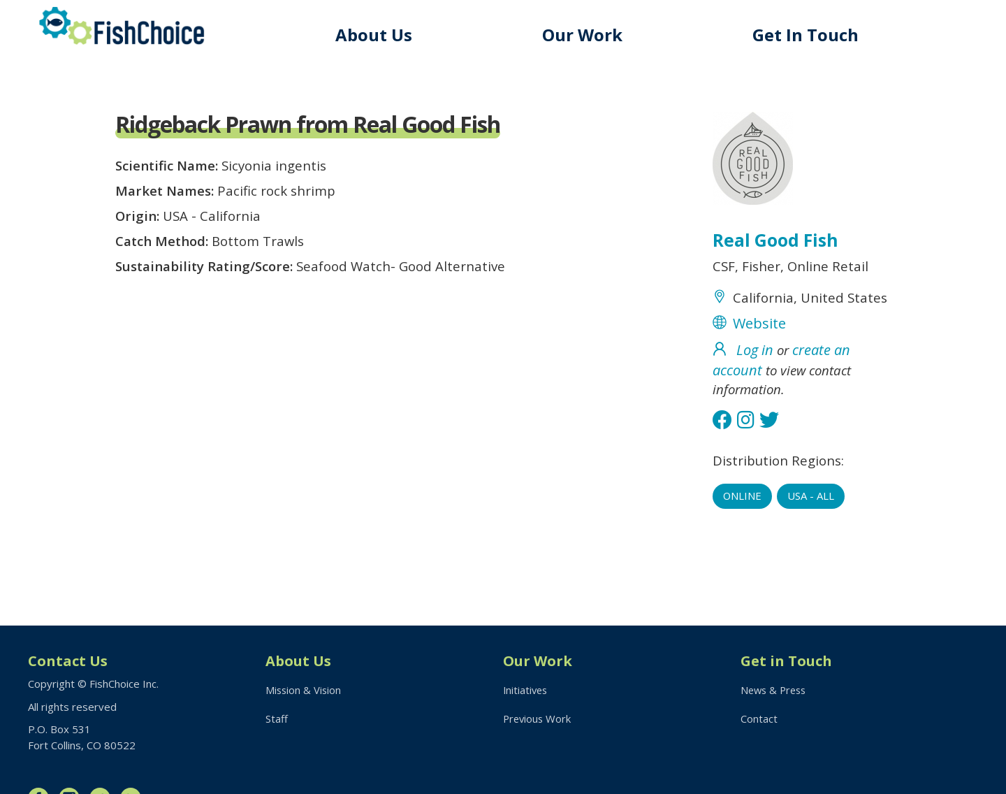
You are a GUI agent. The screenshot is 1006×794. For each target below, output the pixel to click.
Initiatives (526, 690)
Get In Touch (807, 34)
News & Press (775, 690)
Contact (759, 719)
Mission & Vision (304, 690)
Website (759, 349)
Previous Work (538, 719)
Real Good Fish (776, 242)
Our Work (586, 34)
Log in (754, 376)
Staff (276, 719)
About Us (379, 34)
